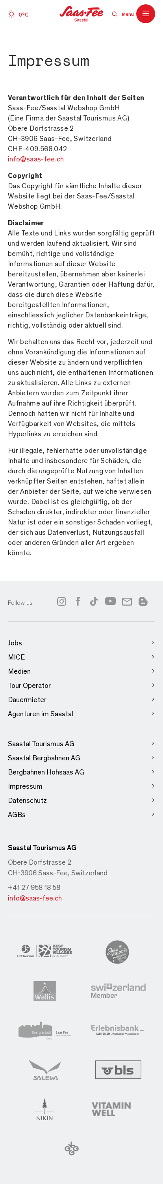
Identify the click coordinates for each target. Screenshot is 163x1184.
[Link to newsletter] (127, 601)
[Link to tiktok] (94, 601)
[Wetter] (18, 13)
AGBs (81, 814)
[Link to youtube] (110, 601)
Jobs (81, 642)
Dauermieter (81, 699)
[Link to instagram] (61, 601)
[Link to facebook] (77, 601)
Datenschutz (81, 800)
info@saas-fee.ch (35, 897)
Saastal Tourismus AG (81, 743)
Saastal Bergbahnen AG (81, 757)
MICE (81, 657)
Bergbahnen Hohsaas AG (81, 772)
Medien (81, 671)
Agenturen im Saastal (81, 713)
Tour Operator (81, 685)
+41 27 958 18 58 (34, 887)
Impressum (81, 786)
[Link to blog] (143, 600)
